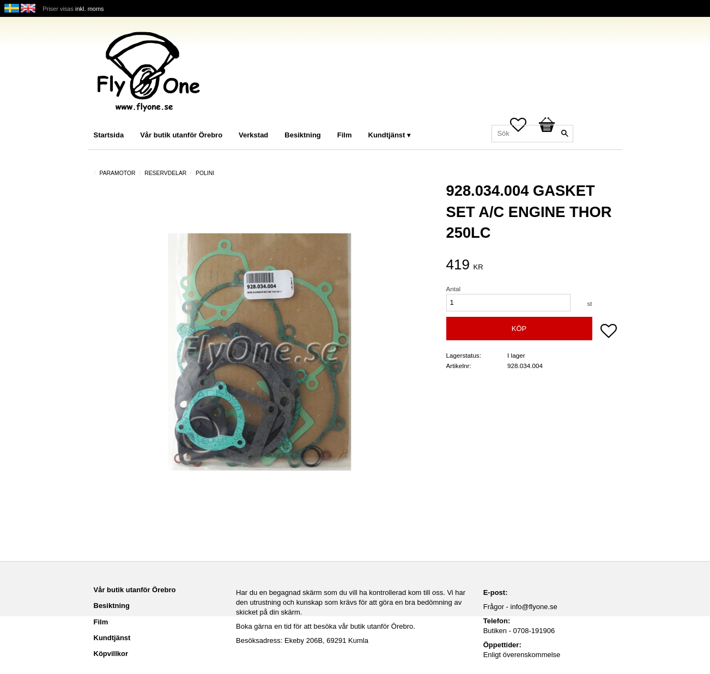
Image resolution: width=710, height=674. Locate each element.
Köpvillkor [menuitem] (111, 653)
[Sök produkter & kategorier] (532, 133)
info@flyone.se (534, 607)
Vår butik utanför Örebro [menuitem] (181, 135)
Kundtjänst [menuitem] (386, 135)
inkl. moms (89, 8)
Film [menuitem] (344, 135)
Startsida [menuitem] (109, 135)
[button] (608, 332)
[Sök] (565, 133)
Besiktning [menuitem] (302, 135)
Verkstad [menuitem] (253, 135)
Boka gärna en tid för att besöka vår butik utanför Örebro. (325, 626)
